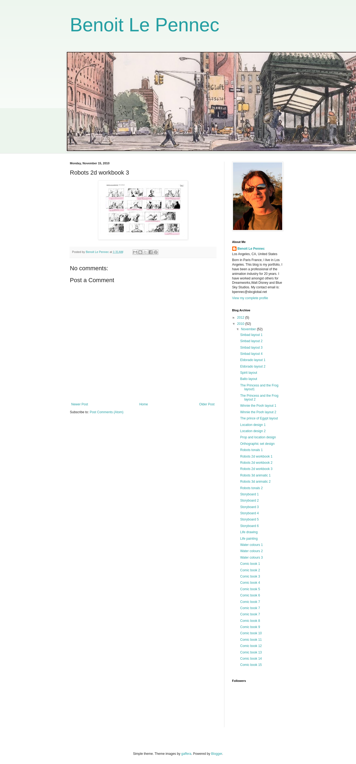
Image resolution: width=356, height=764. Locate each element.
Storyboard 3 (249, 507)
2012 (241, 317)
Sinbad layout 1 (251, 335)
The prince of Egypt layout (259, 418)
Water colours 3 (251, 557)
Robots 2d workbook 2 (256, 463)
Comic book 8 (250, 621)
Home (143, 404)
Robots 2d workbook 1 (256, 456)
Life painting (249, 539)
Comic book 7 (250, 602)
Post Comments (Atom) (107, 412)
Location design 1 (252, 425)
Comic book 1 (250, 564)
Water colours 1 (251, 545)
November (249, 329)
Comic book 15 (251, 665)
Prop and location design (258, 437)
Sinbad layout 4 (251, 354)
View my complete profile (250, 298)
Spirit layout (248, 373)
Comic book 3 (250, 576)
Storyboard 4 (249, 513)
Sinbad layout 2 (251, 341)
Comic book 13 (251, 652)
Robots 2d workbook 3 (256, 469)
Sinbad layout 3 (251, 347)
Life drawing (249, 532)
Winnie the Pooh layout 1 (258, 406)
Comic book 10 (251, 633)
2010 (241, 324)
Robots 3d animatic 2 (255, 481)
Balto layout (248, 379)
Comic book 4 (250, 583)
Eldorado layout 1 (252, 360)
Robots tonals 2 (251, 488)
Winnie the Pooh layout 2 (258, 412)
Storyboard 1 (249, 494)
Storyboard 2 (249, 500)
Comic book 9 (250, 627)
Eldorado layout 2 (252, 366)
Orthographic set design (257, 444)
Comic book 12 (251, 646)
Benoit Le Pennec (144, 24)
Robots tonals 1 (251, 450)
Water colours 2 (251, 551)
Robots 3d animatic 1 (255, 475)
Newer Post (79, 404)
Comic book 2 (250, 570)
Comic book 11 (251, 640)
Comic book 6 (250, 595)
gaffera (186, 754)
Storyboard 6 (249, 526)
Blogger (216, 754)
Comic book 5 (250, 589)
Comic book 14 (251, 658)
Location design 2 (252, 431)
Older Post (207, 404)
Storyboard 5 (249, 519)
